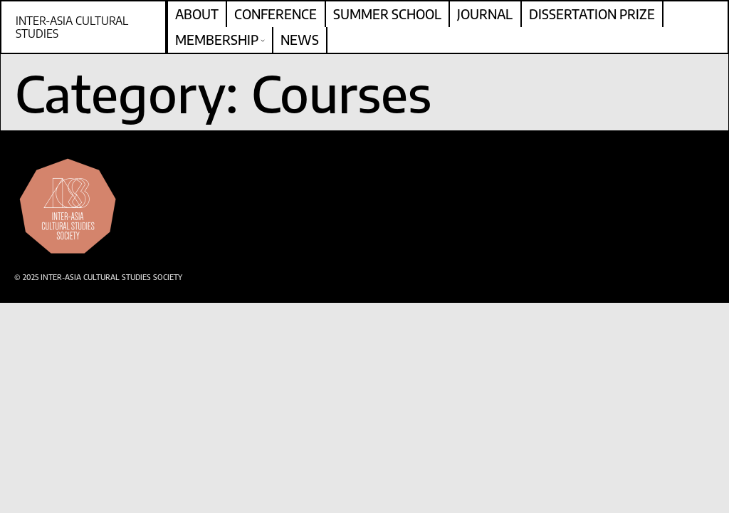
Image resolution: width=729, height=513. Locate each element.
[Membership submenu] (263, 40)
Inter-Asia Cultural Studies (72, 27)
